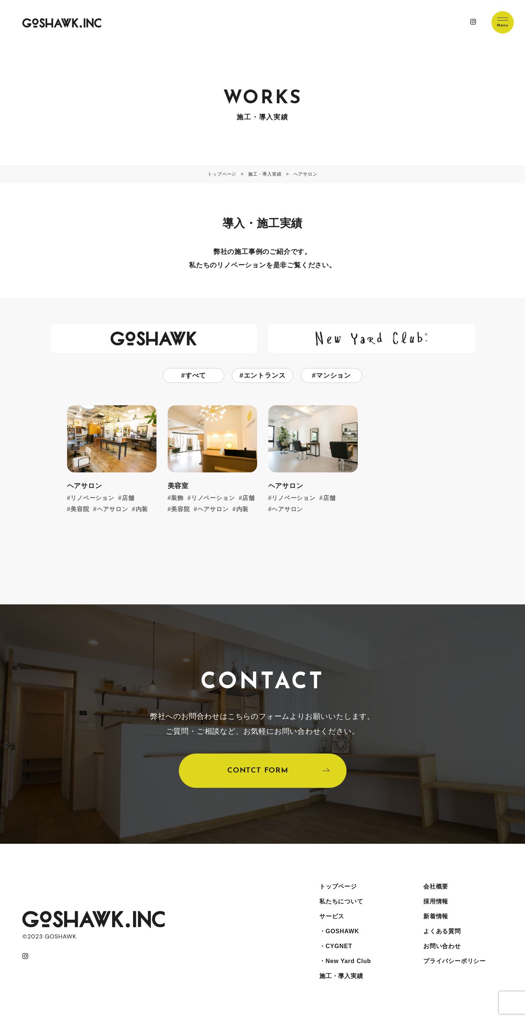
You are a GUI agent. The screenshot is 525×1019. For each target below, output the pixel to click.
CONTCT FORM (257, 770)
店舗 (128, 498)
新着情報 (435, 916)
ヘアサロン (112, 509)
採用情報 (435, 901)
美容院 (79, 509)
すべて (195, 375)
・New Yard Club (345, 961)
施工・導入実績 (341, 976)
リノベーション (92, 498)
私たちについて (341, 901)
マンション (333, 375)
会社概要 (435, 886)
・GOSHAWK (339, 931)
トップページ (338, 886)
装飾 (177, 498)
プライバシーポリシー (454, 961)
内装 (142, 509)
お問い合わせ (442, 946)
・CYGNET (335, 946)
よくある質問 (442, 931)
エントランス (265, 375)
